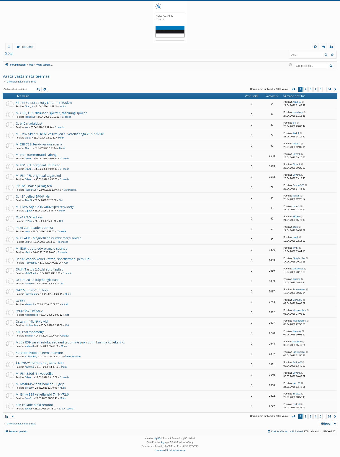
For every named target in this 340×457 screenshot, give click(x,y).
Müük (61, 137)
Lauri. (28, 242)
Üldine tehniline (72, 356)
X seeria (61, 231)
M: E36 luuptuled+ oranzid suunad (41, 248)
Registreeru (43, 53)
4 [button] (315, 89)
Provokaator (31, 294)
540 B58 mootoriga (30, 332)
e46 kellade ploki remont (34, 405)
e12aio (28, 221)
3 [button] (310, 89)
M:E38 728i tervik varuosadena (39, 144)
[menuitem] (315, 46)
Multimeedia (70, 189)
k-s (26, 127)
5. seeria (66, 116)
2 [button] (305, 89)
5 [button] (320, 89)
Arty (163, 442)
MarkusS (29, 304)
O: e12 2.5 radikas (29, 217)
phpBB (157, 438)
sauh (27, 231)
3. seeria (59, 127)
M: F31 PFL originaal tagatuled (38, 175)
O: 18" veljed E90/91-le (33, 196)
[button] (293, 89)
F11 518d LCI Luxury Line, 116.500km (44, 102)
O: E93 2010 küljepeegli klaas (37, 279)
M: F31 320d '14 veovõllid (35, 373)
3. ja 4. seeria (66, 408)
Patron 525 (30, 189)
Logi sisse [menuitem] (324, 47)
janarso (29, 283)
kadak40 (29, 346)
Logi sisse (24, 53)
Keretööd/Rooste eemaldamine (39, 352)
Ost (61, 200)
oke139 (29, 387)
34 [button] (329, 89)
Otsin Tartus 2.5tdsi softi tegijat (39, 269)
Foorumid (27, 47)
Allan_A (29, 106)
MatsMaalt (30, 273)
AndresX (29, 367)
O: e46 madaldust (29, 123)
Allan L (28, 148)
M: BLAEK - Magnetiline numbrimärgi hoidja (48, 238)
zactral (28, 408)
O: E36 (20, 300)
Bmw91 (29, 398)
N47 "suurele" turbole (32, 290)
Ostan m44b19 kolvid (32, 321)
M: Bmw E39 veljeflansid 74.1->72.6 (42, 394)
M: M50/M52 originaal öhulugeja (40, 384)
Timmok (29, 335)
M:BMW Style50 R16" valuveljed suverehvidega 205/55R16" (60, 134)
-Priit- (27, 252)
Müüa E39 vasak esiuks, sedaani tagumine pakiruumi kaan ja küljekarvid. (70, 342)
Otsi (10, 53)
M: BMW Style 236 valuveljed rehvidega (45, 207)
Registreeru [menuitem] (332, 47)
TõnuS (28, 200)
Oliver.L (29, 158)
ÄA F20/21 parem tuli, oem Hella (40, 363)
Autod (63, 106)
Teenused (63, 242)
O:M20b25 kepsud (29, 311)
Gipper (28, 210)
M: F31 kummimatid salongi (36, 154)
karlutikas (30, 116)
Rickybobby (31, 262)
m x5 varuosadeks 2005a (34, 227)
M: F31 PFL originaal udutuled (38, 165)
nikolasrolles (31, 314)
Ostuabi (64, 335)
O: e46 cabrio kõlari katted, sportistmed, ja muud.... (54, 259)
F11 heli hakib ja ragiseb (34, 186)
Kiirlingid (9, 47)
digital (28, 137)
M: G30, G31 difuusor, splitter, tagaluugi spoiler (51, 113)
